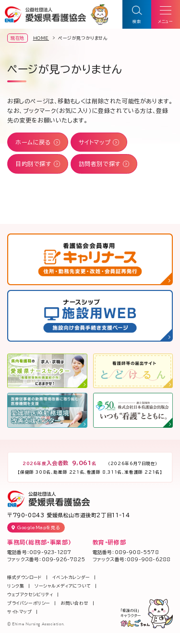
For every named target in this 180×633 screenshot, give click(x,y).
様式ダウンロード (24, 577)
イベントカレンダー (71, 577)
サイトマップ (19, 612)
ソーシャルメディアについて (63, 586)
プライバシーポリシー (28, 603)
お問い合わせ (75, 603)
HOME (41, 38)
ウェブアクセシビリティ (30, 594)
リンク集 (15, 586)
